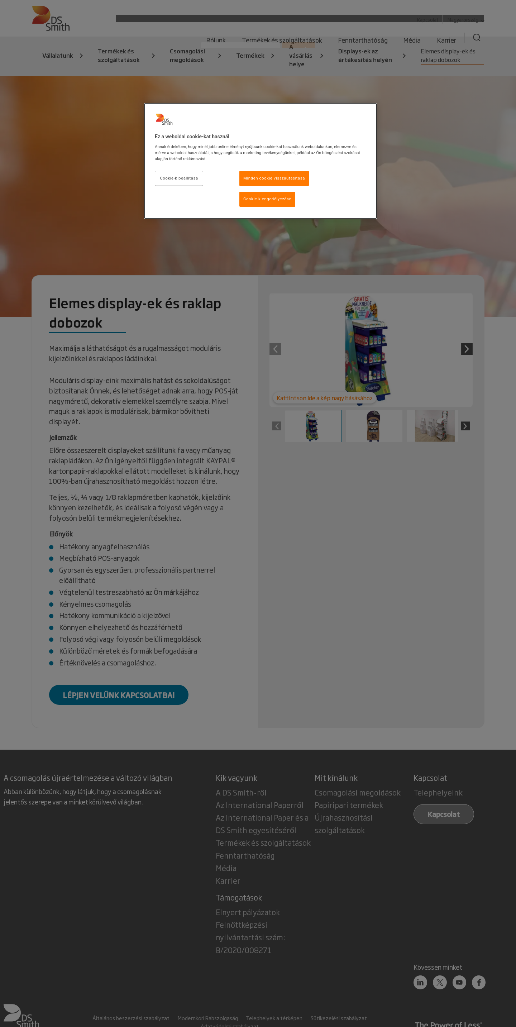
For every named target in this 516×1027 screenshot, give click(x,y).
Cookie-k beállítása (179, 178)
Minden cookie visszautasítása (274, 178)
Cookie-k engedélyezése (267, 198)
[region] (260, 161)
